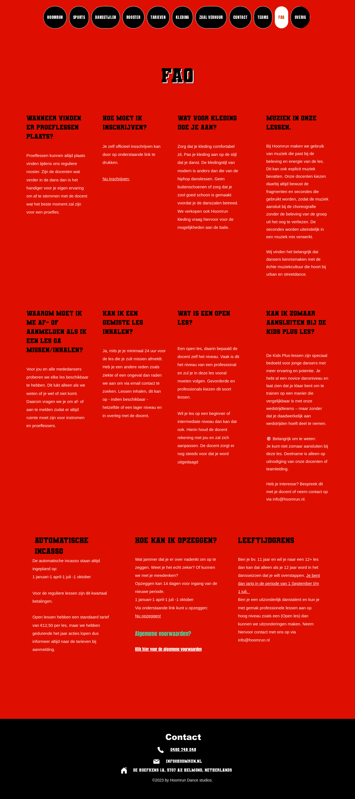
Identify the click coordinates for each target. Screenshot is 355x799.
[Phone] (160, 750)
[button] (263, 17)
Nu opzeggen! (148, 615)
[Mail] (156, 761)
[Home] (124, 770)
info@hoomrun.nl (288, 499)
